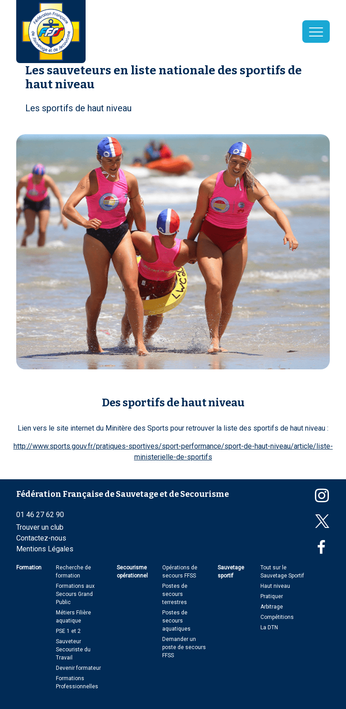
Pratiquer (271, 596)
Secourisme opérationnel (132, 571)
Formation (28, 567)
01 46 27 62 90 (40, 514)
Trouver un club (40, 527)
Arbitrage (271, 607)
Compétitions (277, 617)
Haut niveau (275, 586)
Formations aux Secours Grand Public (75, 594)
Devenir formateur (78, 668)
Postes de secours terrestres (174, 594)
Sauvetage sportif (231, 571)
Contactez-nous (41, 538)
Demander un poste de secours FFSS (184, 647)
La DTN (269, 627)
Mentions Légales (44, 549)
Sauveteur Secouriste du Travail (73, 649)
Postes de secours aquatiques (176, 620)
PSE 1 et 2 (68, 631)
